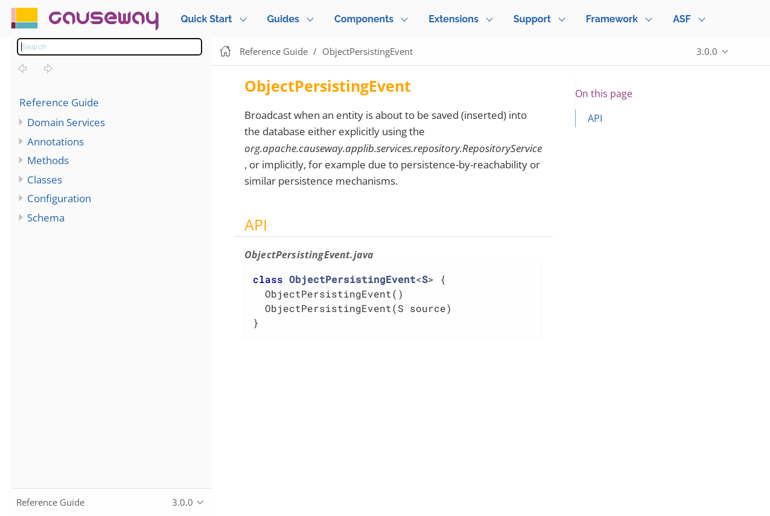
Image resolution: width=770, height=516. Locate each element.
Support (532, 19)
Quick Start (206, 19)
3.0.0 (707, 51)
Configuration (59, 198)
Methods (48, 160)
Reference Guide (59, 102)
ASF (682, 19)
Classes (44, 179)
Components (363, 19)
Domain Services (66, 122)
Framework (612, 19)
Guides (283, 19)
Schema (46, 218)
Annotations (55, 141)
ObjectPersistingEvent (367, 51)
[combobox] (109, 47)
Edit (749, 51)
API (595, 118)
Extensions (453, 19)
